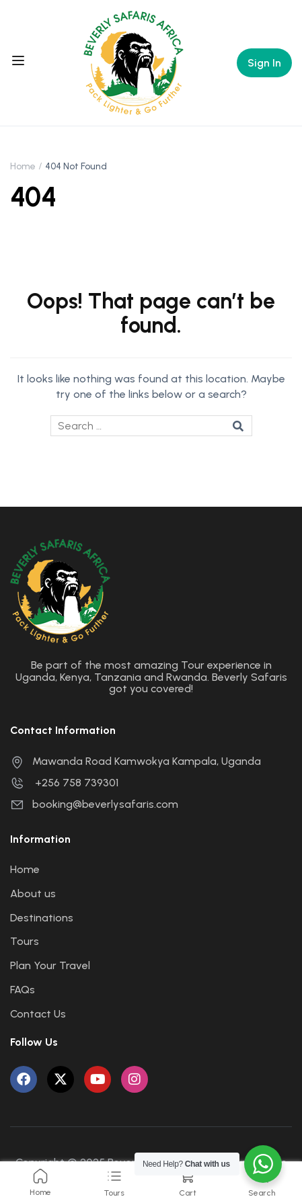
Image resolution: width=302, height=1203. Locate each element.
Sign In (264, 62)
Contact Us (38, 1013)
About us (33, 893)
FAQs (22, 989)
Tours (24, 941)
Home (23, 166)
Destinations (41, 917)
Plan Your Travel (50, 965)
